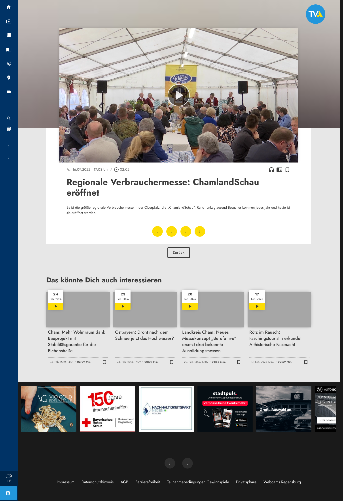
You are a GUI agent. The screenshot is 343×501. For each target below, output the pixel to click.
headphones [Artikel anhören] (271, 169)
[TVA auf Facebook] (170, 463)
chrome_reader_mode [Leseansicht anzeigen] (279, 169)
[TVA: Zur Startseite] (315, 14)
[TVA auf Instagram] (187, 463)
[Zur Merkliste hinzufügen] (287, 169)
